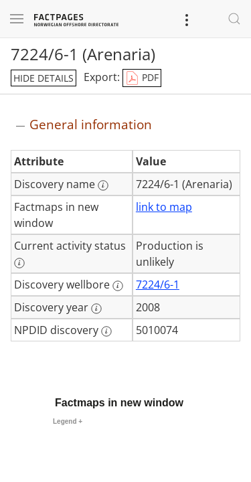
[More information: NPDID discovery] (106, 331)
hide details (43, 78)
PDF (142, 78)
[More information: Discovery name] (103, 185)
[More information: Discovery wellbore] (117, 285)
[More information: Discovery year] (96, 308)
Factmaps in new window (119, 402)
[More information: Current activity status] (19, 263)
